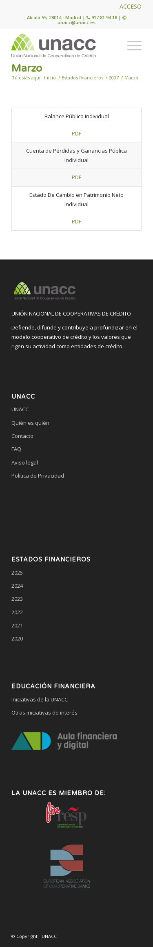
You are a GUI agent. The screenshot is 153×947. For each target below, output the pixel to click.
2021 (17, 625)
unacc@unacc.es (76, 22)
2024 (17, 585)
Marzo (26, 68)
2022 (17, 612)
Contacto (22, 436)
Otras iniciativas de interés (44, 712)
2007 (114, 77)
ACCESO (131, 6)
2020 (17, 638)
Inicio (50, 77)
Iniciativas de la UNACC (39, 699)
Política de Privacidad (37, 475)
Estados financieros (82, 77)
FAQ (16, 449)
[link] (76, 507)
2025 (17, 572)
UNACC (20, 409)
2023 (17, 598)
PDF (76, 133)
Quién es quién (30, 422)
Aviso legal (24, 462)
